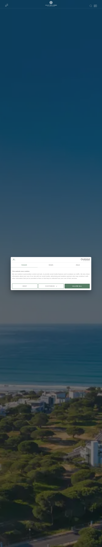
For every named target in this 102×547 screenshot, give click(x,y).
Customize (51, 286)
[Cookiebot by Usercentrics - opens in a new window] (82, 259)
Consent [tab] (24, 265)
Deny (25, 286)
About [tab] (78, 265)
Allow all (77, 286)
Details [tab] (51, 265)
